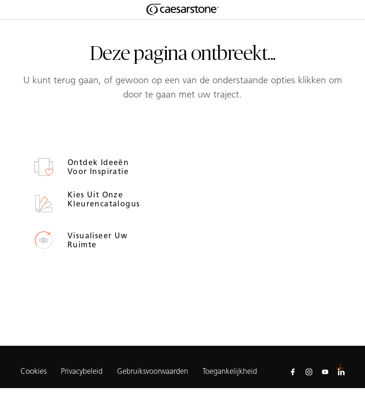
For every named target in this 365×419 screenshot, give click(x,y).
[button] (340, 368)
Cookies (33, 371)
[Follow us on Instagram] (309, 371)
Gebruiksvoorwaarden (152, 372)
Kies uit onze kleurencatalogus (99, 199)
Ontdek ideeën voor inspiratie (99, 167)
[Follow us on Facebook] (292, 371)
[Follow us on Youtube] (325, 371)
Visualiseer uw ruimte (97, 240)
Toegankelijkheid (229, 372)
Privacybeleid (82, 372)
